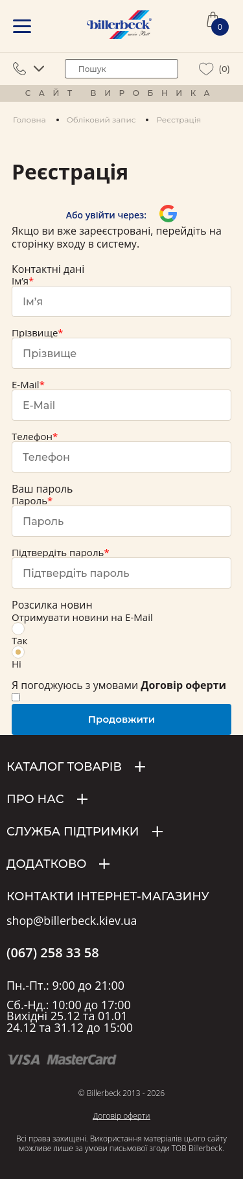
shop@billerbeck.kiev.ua (71, 921)
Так (19, 634)
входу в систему (96, 244)
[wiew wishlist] (206, 69)
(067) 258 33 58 (52, 952)
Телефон (32, 436)
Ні (18, 658)
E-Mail (26, 384)
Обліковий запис (101, 119)
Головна (29, 119)
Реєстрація (178, 119)
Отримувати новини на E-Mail (82, 617)
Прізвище (35, 332)
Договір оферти (121, 1116)
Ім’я (20, 280)
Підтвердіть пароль (58, 552)
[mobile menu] (22, 26)
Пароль (29, 500)
